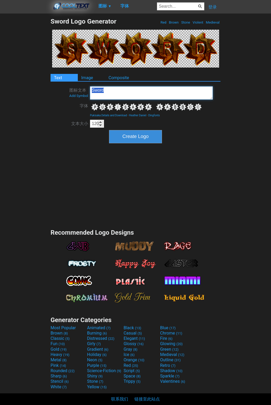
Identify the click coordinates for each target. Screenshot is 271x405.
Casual (133, 333)
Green (169, 349)
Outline (170, 359)
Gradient (97, 349)
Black (132, 327)
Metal (59, 359)
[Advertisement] (25, 96)
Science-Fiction (104, 370)
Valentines (172, 381)
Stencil (60, 381)
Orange (134, 359)
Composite (119, 77)
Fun (58, 343)
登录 (212, 7)
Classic (60, 338)
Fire (166, 338)
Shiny (95, 376)
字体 (84, 105)
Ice (129, 354)
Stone (185, 22)
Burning (97, 333)
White (59, 386)
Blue (168, 327)
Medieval (212, 22)
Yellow (97, 386)
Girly (94, 343)
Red (163, 22)
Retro (167, 365)
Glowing (171, 343)
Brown (173, 22)
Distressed (100, 338)
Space (132, 376)
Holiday (97, 354)
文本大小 (79, 123)
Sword (151, 93)
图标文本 (78, 93)
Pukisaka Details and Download (108, 115)
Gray (130, 349)
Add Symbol (78, 96)
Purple (96, 365)
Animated (99, 327)
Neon (94, 359)
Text (58, 77)
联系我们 (119, 399)
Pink (58, 365)
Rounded (63, 370)
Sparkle (169, 376)
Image (87, 77)
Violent (198, 22)
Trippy (132, 381)
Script (132, 370)
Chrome (171, 333)
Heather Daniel (137, 115)
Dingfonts (154, 115)
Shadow (171, 370)
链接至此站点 (147, 399)
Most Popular (63, 327)
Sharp (59, 376)
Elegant (134, 338)
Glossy (134, 343)
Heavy (60, 354)
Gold (59, 349)
